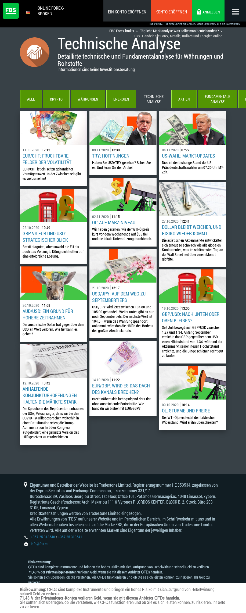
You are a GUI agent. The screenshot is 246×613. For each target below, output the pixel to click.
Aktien (184, 99)
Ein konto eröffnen (127, 12)
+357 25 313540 (43, 537)
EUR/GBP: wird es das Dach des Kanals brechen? (121, 389)
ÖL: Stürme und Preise (186, 411)
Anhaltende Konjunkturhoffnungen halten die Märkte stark (50, 395)
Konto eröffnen (171, 12)
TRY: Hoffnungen (110, 156)
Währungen (87, 99)
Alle (31, 99)
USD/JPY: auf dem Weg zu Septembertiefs (119, 297)
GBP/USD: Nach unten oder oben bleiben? (190, 317)
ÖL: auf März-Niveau (113, 223)
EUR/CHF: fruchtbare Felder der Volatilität (47, 159)
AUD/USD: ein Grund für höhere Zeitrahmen (48, 314)
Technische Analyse (153, 99)
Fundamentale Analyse (217, 99)
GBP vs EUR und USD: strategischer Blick (45, 237)
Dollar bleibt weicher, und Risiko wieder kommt (191, 230)
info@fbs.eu (39, 544)
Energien (121, 99)
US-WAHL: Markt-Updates (188, 156)
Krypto (56, 99)
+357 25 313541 (70, 537)
